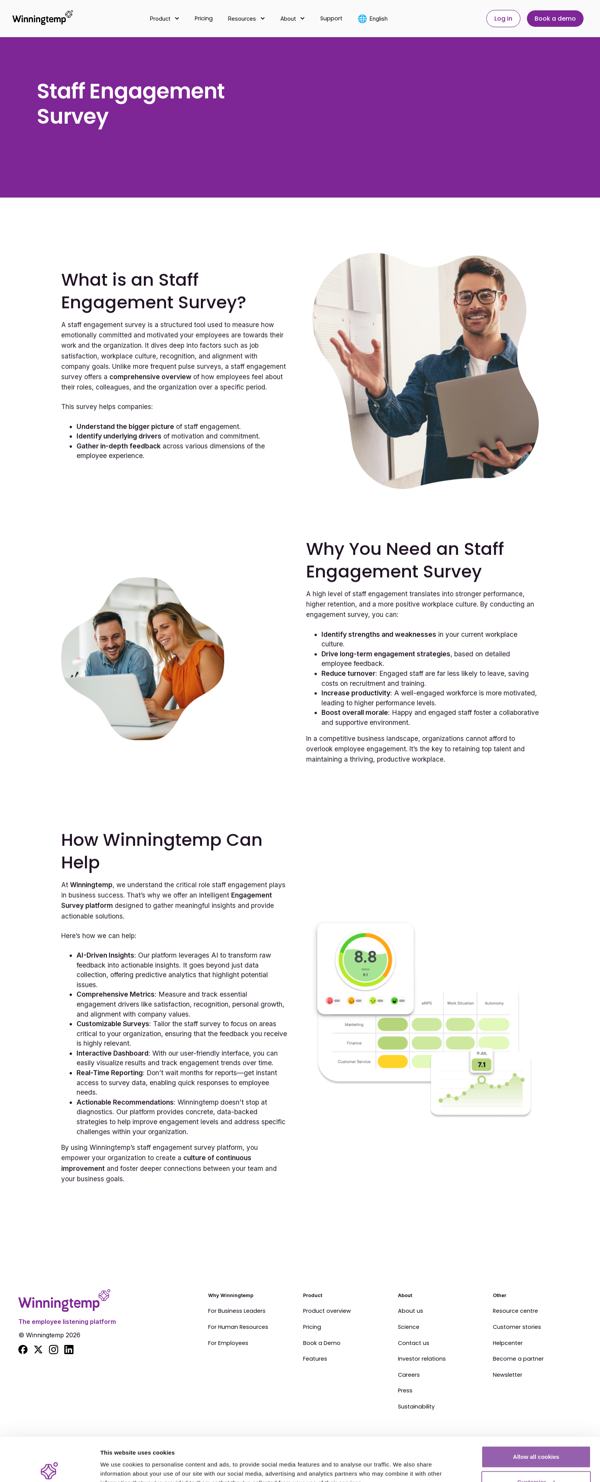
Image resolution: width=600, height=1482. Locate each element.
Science (408, 1327)
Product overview (327, 1311)
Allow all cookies (536, 1411)
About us (410, 1311)
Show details (118, 1458)
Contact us (413, 1343)
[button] (165, 18)
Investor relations (422, 1359)
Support (331, 18)
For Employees (228, 1343)
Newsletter (507, 1375)
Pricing (204, 18)
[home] (38, 18)
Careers (409, 1375)
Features (315, 1359)
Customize (536, 1436)
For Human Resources (238, 1327)
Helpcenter (508, 1343)
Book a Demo (322, 1343)
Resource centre (515, 1311)
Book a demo (555, 18)
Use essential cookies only (536, 1461)
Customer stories (517, 1327)
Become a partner (518, 1359)
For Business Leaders (237, 1311)
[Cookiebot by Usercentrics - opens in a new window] (49, 1467)
